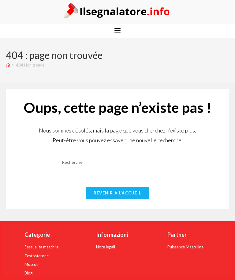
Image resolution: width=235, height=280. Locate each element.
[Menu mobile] (117, 31)
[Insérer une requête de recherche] (117, 162)
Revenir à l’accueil (118, 192)
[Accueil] (8, 65)
